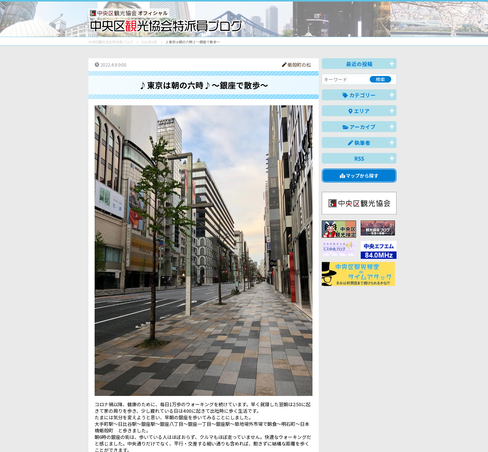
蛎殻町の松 (296, 64)
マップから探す (359, 175)
